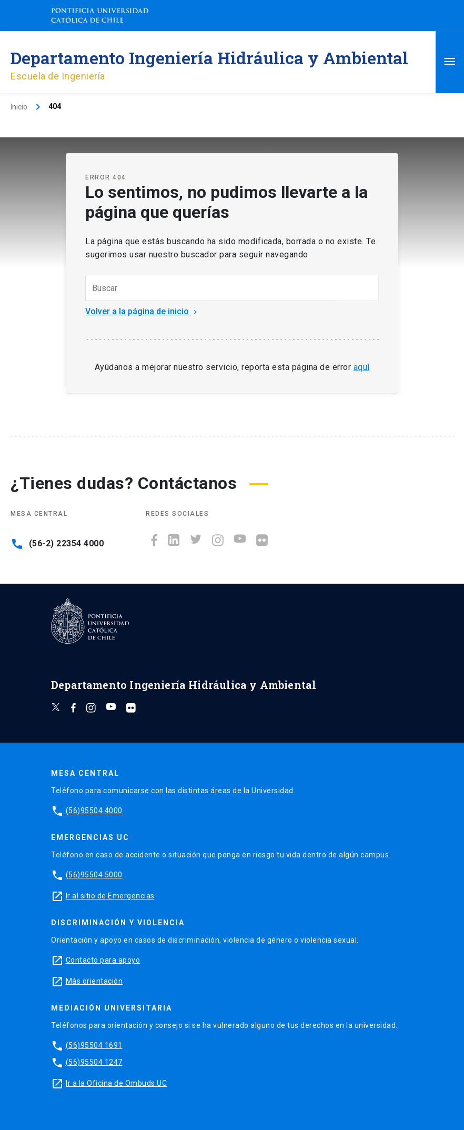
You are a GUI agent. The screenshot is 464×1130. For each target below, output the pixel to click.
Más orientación (94, 981)
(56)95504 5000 (94, 875)
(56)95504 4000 (94, 810)
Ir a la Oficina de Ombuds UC (116, 1083)
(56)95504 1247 (94, 1062)
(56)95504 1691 (94, 1045)
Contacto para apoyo (103, 960)
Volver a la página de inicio (142, 311)
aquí (362, 367)
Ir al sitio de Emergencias (110, 896)
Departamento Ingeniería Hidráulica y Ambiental (209, 57)
